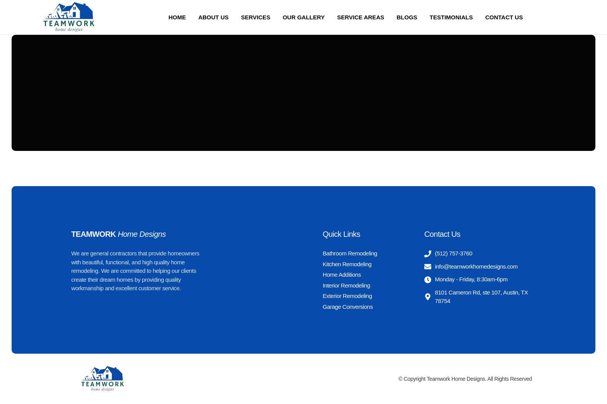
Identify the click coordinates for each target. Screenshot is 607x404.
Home (177, 17)
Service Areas (360, 17)
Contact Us (504, 17)
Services (256, 17)
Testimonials (451, 17)
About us (213, 17)
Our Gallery (304, 17)
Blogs (406, 17)
